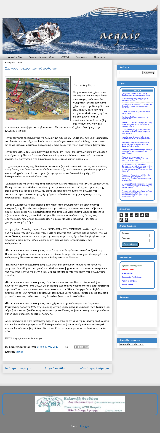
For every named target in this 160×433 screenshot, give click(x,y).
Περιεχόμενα (100, 57)
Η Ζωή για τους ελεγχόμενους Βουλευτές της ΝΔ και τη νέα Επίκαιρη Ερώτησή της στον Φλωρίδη (136, 131)
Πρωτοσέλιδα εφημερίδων (41, 57)
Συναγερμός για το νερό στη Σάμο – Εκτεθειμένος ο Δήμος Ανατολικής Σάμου (136, 94)
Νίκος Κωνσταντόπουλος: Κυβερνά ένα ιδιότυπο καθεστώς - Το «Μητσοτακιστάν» (136, 138)
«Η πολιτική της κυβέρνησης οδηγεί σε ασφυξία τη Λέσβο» (135, 99)
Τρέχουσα (125, 233)
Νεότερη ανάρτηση (18, 368)
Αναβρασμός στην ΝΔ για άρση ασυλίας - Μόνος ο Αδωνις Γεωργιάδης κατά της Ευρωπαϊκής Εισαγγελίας (136, 144)
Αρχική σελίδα (15, 57)
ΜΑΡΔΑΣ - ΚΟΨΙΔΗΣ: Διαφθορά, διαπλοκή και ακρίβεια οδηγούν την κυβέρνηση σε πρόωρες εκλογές (137, 124)
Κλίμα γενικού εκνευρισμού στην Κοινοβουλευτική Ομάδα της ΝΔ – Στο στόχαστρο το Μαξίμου (135, 158)
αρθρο (19, 351)
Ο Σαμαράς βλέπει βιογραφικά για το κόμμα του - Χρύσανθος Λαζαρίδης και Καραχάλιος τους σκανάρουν (137, 185)
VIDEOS (65, 57)
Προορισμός (126, 238)
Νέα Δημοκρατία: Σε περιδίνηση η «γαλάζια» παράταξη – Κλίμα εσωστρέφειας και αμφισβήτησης (137, 151)
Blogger (84, 426)
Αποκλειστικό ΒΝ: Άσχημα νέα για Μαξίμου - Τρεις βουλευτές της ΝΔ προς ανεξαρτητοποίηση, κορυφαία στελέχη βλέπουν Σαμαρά (137, 193)
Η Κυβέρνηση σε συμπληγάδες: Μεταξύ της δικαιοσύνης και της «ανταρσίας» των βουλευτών (137, 106)
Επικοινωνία (82, 57)
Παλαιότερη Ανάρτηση (93, 368)
